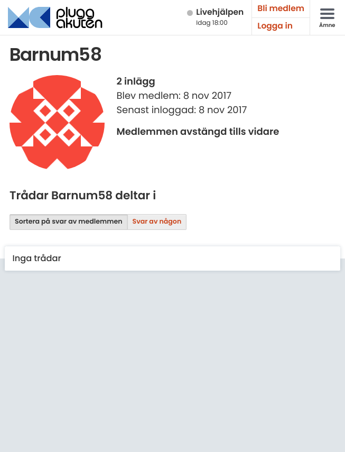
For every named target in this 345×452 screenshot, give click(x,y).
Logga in (275, 26)
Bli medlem (280, 8)
